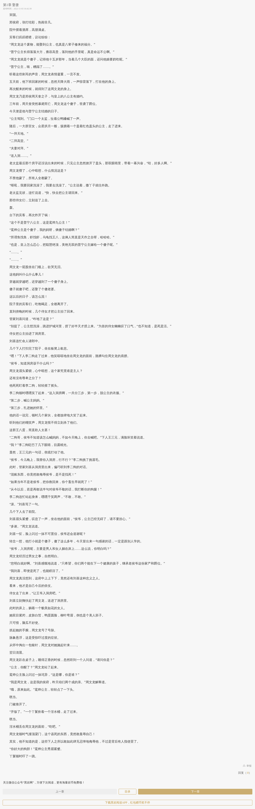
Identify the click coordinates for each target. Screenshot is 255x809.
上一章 (60, 791)
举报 (247, 766)
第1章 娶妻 (11, 5)
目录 (127, 791)
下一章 (195, 791)
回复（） (244, 772)
